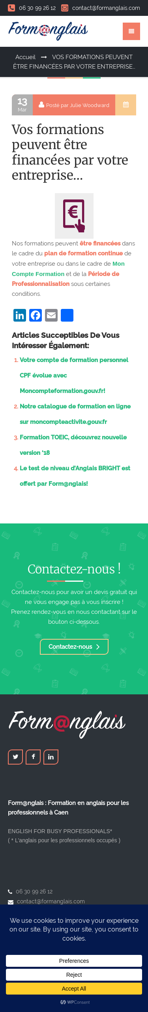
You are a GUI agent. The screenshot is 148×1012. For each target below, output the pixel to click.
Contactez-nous (74, 646)
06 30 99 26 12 (32, 8)
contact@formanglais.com (100, 8)
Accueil (25, 57)
